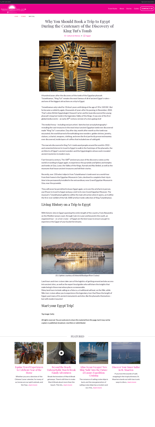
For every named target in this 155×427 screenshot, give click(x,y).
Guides (136, 9)
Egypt (87, 36)
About (122, 9)
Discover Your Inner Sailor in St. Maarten (126, 368)
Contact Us (147, 9)
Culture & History (72, 36)
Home (16, 16)
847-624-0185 (6, 2)
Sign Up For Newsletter (147, 1)
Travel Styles (112, 9)
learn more (33, 385)
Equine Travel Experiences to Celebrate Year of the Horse (29, 370)
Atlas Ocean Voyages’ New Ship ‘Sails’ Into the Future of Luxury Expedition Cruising (93, 371)
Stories (129, 9)
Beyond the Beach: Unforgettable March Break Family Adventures (61, 370)
